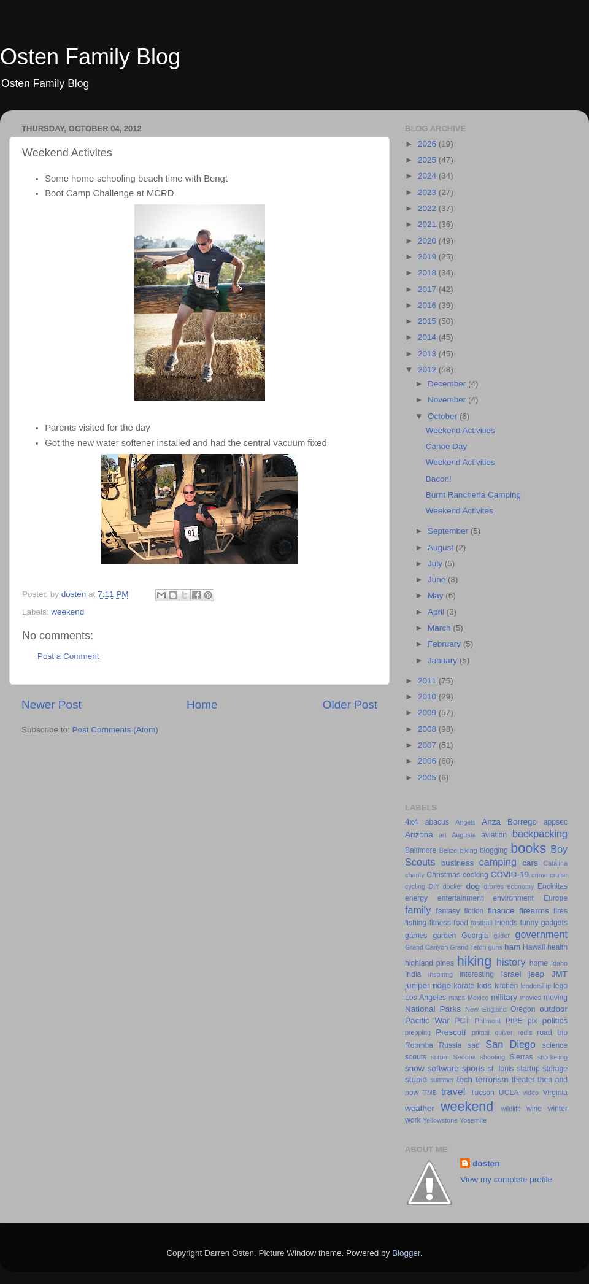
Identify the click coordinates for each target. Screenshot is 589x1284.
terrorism (491, 1079)
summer (442, 1079)
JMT (560, 973)
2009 (428, 712)
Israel (511, 973)
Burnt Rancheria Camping (473, 494)
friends (506, 922)
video (531, 1092)
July (436, 563)
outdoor (553, 1008)
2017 (428, 289)
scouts (415, 1057)
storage (555, 1068)
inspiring (440, 974)
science (555, 1045)
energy (416, 898)
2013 (428, 353)
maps (457, 997)
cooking (475, 875)
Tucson (482, 1092)
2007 (428, 745)
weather (419, 1108)
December (448, 383)
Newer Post (51, 704)
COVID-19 (510, 874)
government (541, 934)
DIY (433, 886)
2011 (428, 680)
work (413, 1120)
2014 (428, 337)
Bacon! (439, 478)
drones (493, 886)
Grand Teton (468, 947)
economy (520, 886)
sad (474, 1045)
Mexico (478, 997)
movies (530, 997)
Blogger (406, 1253)
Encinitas (552, 886)
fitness (440, 922)
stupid (416, 1079)
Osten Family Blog (90, 56)
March (440, 627)
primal (481, 1032)
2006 (428, 761)
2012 (428, 369)
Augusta (464, 835)
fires (560, 911)
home (538, 963)
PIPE (514, 1021)
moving (556, 997)
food (460, 922)
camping (498, 861)
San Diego (510, 1044)
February (445, 643)
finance (501, 910)
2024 (428, 175)
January (444, 660)
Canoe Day (447, 446)
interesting (477, 974)
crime (539, 874)
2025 (428, 159)
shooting (493, 1057)
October (444, 416)
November (448, 399)
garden (444, 935)
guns (495, 947)
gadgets (554, 922)
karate (464, 986)
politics (555, 1020)
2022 (428, 208)
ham (512, 946)
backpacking (540, 833)
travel (453, 1091)
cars (530, 862)
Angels (465, 822)
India (413, 974)
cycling (415, 886)
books (528, 848)
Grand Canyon (426, 947)
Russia (450, 1045)
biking (468, 850)
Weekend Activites (459, 510)
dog (473, 886)
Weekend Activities (460, 430)
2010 (428, 696)
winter (558, 1108)
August (442, 547)
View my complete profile (506, 1179)
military (504, 997)
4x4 (411, 821)
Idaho (559, 963)
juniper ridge (428, 985)
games (416, 935)
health (557, 947)
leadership (535, 986)
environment (513, 898)
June (438, 579)
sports (473, 1068)
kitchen (506, 986)
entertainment (460, 898)
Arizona (419, 834)
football (482, 922)
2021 (428, 224)
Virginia (555, 1092)
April (437, 612)
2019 (428, 256)
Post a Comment (68, 656)
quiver (503, 1032)
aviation (494, 835)
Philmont (488, 1021)
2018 (428, 272)
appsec (556, 822)
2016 (428, 305)
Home (202, 704)
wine (534, 1108)
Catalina (555, 863)
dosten (485, 1163)
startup (528, 1068)
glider (501, 935)
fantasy (448, 911)
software (443, 1068)
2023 (428, 192)
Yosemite (473, 1120)
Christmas (443, 875)
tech (465, 1079)
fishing (415, 922)
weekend (67, 612)
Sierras (521, 1057)
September (449, 531)
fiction (473, 911)
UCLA (508, 1092)
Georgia (474, 935)
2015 (428, 321)
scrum (439, 1057)
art (443, 835)
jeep (536, 973)
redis (525, 1032)
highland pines (429, 963)
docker (453, 886)
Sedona (464, 1057)
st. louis (501, 1068)
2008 (428, 729)
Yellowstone (440, 1120)
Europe (556, 898)
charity (415, 874)
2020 (428, 240)
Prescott (451, 1032)
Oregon (523, 1009)
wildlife (511, 1108)
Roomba (419, 1045)
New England (486, 1009)
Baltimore (420, 850)
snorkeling (552, 1057)
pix (532, 1021)
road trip (552, 1032)
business (457, 862)
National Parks (433, 1008)
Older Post (350, 704)
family (418, 909)
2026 (428, 143)
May (436, 595)
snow (415, 1068)
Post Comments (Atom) (115, 729)
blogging (494, 850)
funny (529, 922)
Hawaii (534, 947)
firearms (534, 910)
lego (560, 986)
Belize (448, 850)
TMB (430, 1092)
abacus (437, 822)
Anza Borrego (509, 821)
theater (523, 1079)
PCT (462, 1021)
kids (484, 985)
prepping (418, 1032)
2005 (428, 777)
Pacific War (427, 1020)
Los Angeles (425, 997)
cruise (559, 874)
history (511, 961)
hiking (474, 961)
